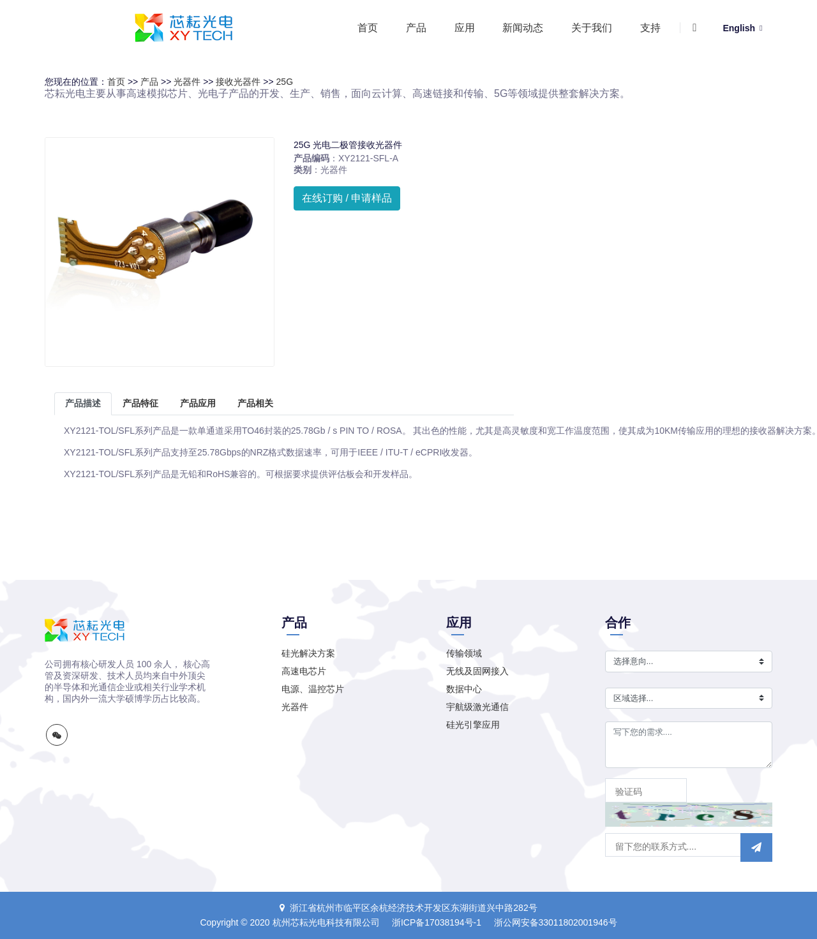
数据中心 (464, 689)
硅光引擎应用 (473, 725)
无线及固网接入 (477, 671)
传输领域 (464, 653)
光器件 (187, 82)
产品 (416, 27)
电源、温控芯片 (312, 689)
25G (284, 82)
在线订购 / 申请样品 (347, 198)
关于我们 (591, 27)
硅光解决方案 (308, 653)
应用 (464, 27)
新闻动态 (522, 27)
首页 (367, 27)
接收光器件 (238, 82)
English (742, 28)
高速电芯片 (303, 671)
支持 (650, 27)
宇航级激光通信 (477, 707)
